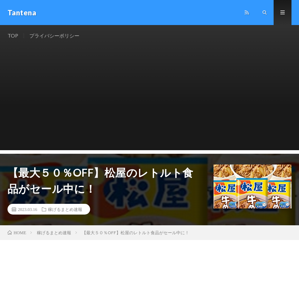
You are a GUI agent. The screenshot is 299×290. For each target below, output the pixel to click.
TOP (13, 36)
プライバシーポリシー (54, 36)
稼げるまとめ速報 (65, 209)
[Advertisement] (149, 100)
